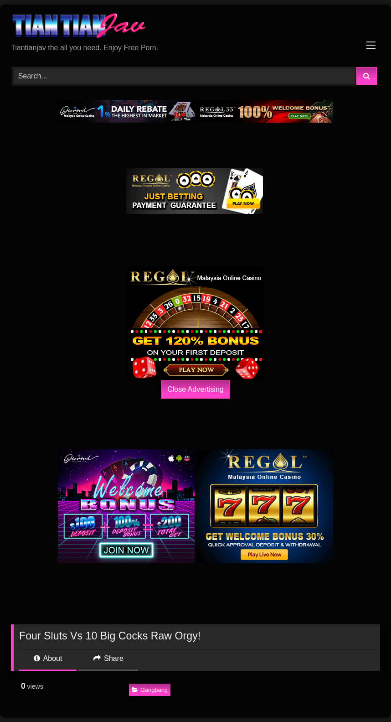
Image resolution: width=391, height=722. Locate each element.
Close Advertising (195, 389)
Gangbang (150, 689)
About (48, 658)
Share (108, 658)
